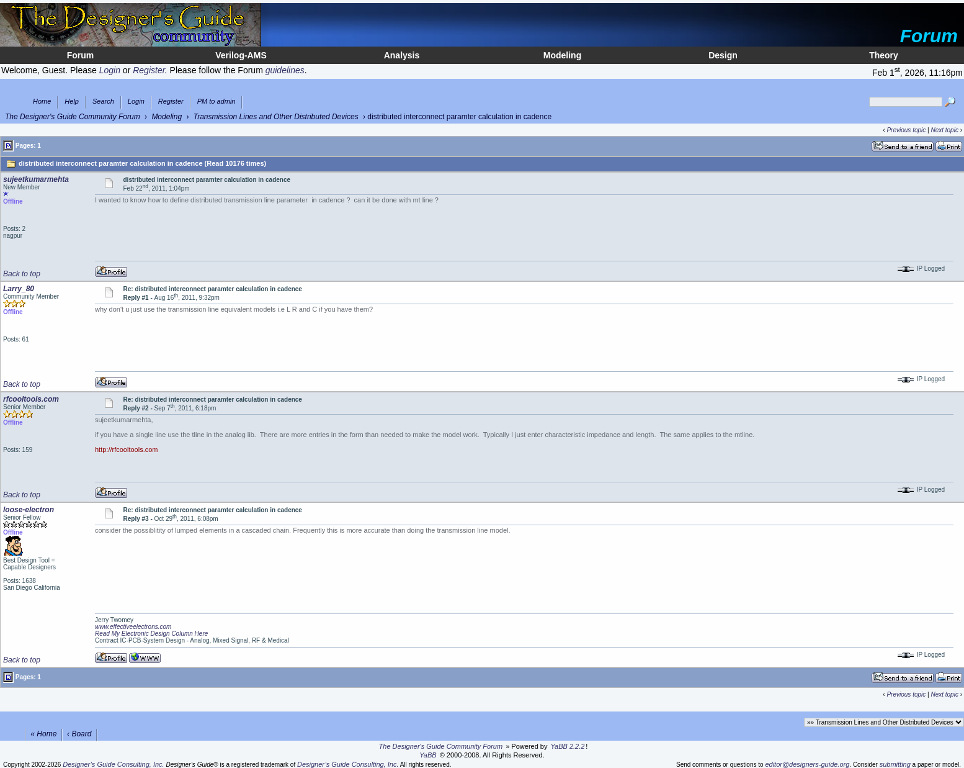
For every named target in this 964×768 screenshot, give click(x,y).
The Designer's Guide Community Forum (72, 116)
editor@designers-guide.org (807, 764)
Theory (883, 55)
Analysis (402, 55)
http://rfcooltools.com (126, 449)
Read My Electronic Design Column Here (151, 633)
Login (136, 101)
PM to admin (216, 101)
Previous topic (906, 130)
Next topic (944, 130)
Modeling (562, 55)
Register (171, 101)
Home (42, 101)
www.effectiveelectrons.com (133, 626)
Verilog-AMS (240, 55)
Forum (80, 55)
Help (71, 101)
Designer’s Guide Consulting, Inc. (113, 764)
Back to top (21, 273)
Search (103, 101)
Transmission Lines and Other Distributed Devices (276, 116)
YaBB (427, 755)
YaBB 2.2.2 (568, 746)
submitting (895, 764)
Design (723, 55)
